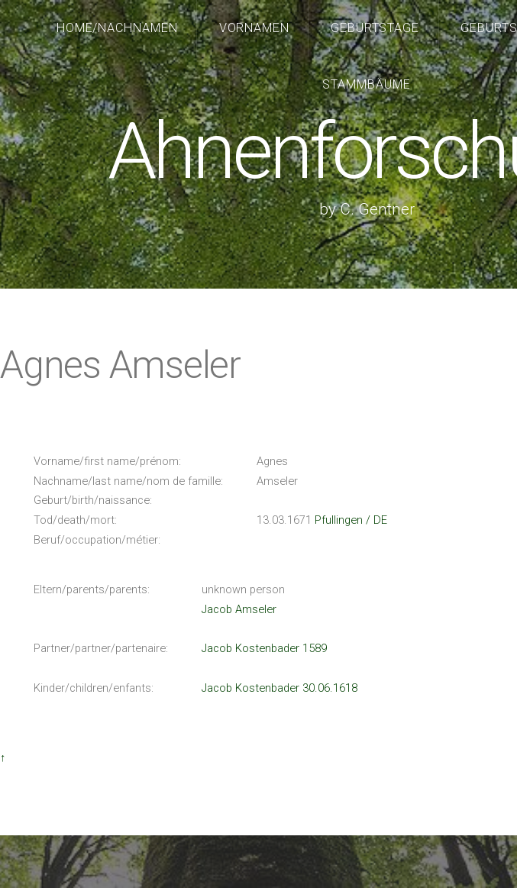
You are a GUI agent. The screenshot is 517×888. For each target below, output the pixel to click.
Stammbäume (366, 84)
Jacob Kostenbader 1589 (264, 648)
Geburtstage (375, 28)
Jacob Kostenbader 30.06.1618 (279, 688)
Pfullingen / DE (351, 520)
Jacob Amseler (239, 609)
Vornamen (254, 28)
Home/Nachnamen (118, 28)
